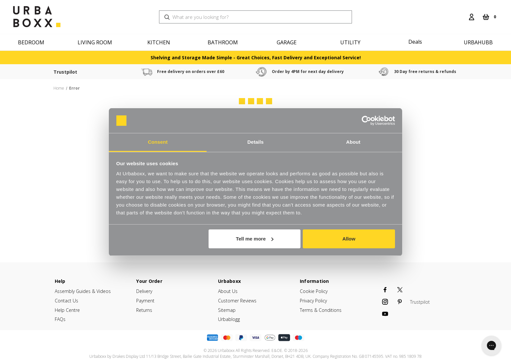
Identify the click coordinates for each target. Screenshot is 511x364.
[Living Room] (96, 42)
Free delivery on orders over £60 (201, 71)
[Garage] (287, 42)
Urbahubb (478, 42)
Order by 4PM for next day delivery (326, 71)
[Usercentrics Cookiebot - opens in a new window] (366, 120)
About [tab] (353, 142)
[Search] (461, 13)
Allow (348, 238)
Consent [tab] (158, 142)
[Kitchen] (160, 42)
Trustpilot (69, 72)
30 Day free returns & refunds (450, 71)
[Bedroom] (32, 42)
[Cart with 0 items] (489, 16)
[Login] (471, 16)
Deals (415, 41)
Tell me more (254, 238)
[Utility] (351, 42)
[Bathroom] (224, 42)
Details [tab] (255, 142)
